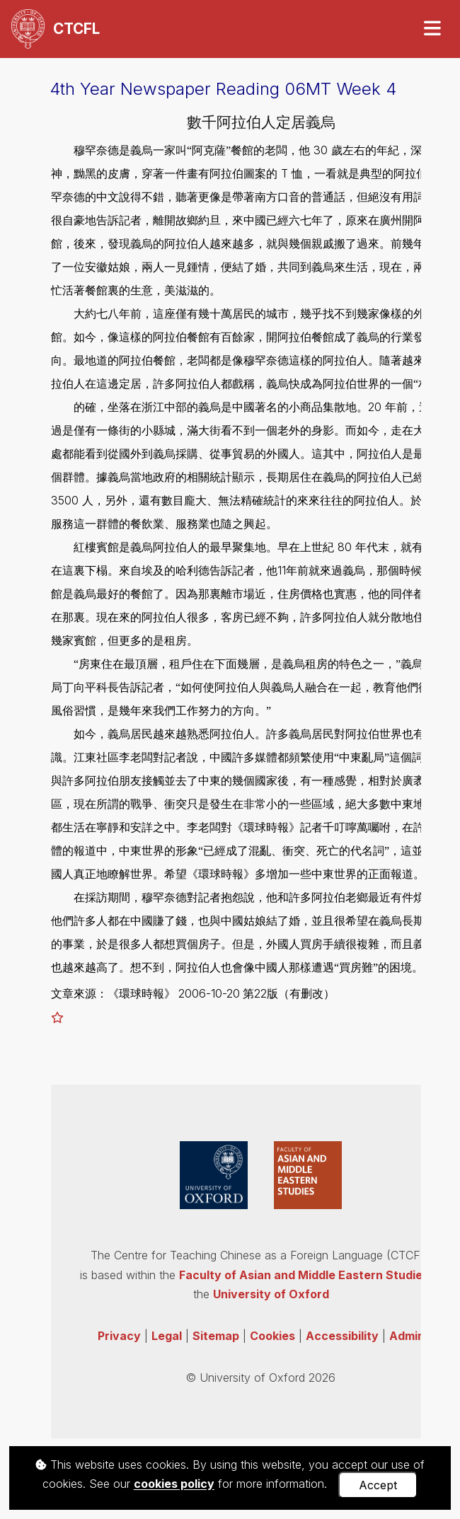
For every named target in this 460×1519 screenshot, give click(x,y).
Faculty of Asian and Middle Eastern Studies (304, 1275)
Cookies (272, 1336)
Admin (407, 1336)
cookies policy (174, 1484)
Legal (166, 1336)
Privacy (119, 1336)
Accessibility (342, 1336)
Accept (378, 1485)
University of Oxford (271, 1294)
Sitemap (215, 1336)
